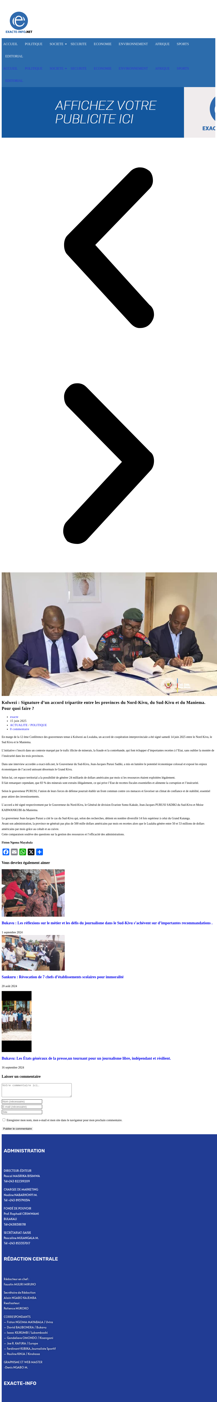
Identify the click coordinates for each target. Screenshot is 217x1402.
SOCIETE (57, 44)
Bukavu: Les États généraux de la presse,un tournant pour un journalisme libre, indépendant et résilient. (86, 1058)
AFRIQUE (162, 44)
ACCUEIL (10, 44)
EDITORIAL (14, 56)
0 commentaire (19, 729)
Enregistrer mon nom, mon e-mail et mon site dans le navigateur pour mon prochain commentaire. (65, 1122)
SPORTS (183, 44)
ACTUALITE (19, 725)
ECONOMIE (102, 44)
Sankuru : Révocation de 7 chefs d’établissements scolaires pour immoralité (63, 977)
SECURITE (79, 44)
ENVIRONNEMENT (133, 44)
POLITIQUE (33, 44)
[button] (108, 249)
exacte (14, 716)
